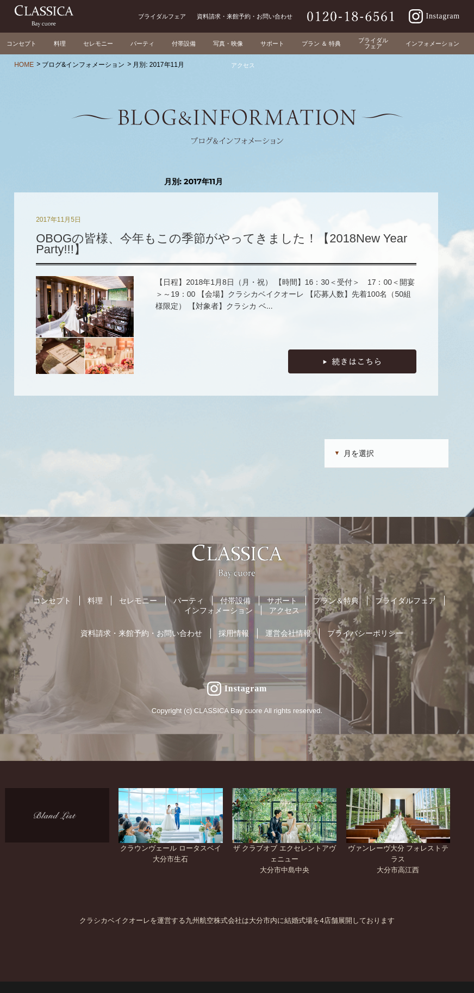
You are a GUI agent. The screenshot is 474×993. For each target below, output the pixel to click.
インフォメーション (218, 610)
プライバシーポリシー (365, 633)
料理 (95, 600)
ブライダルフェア (405, 600)
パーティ (188, 600)
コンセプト (52, 600)
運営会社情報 (288, 633)
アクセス (284, 610)
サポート (282, 600)
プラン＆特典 (336, 600)
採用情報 (234, 633)
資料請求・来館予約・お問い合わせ (141, 633)
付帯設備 (235, 600)
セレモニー (138, 600)
